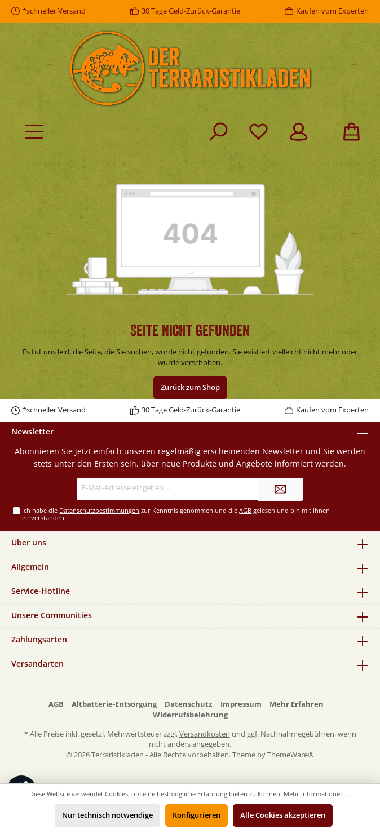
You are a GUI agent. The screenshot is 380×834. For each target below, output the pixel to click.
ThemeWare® (290, 755)
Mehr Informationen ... (317, 793)
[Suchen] (218, 131)
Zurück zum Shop (190, 387)
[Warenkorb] (351, 131)
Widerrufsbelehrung (190, 715)
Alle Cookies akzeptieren (282, 815)
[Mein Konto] (298, 131)
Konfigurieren (196, 815)
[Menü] (34, 131)
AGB (245, 510)
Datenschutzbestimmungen (99, 510)
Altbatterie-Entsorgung (114, 704)
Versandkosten (204, 734)
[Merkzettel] (258, 131)
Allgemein (30, 566)
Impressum (241, 704)
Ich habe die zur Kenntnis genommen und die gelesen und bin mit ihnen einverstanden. (176, 514)
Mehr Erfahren (296, 704)
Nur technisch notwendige (107, 815)
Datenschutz (188, 704)
